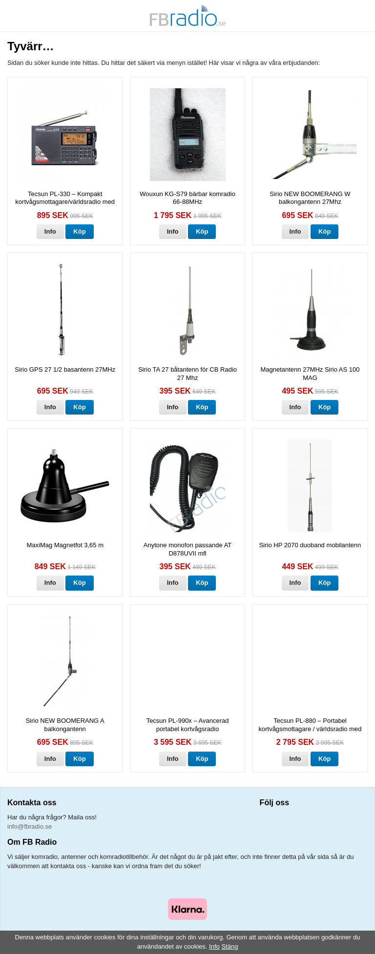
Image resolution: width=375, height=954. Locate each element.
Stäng (229, 946)
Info (50, 231)
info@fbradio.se (29, 826)
